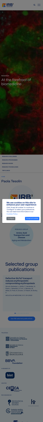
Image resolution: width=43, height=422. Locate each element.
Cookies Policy (12, 214)
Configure (11, 218)
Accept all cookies (32, 218)
